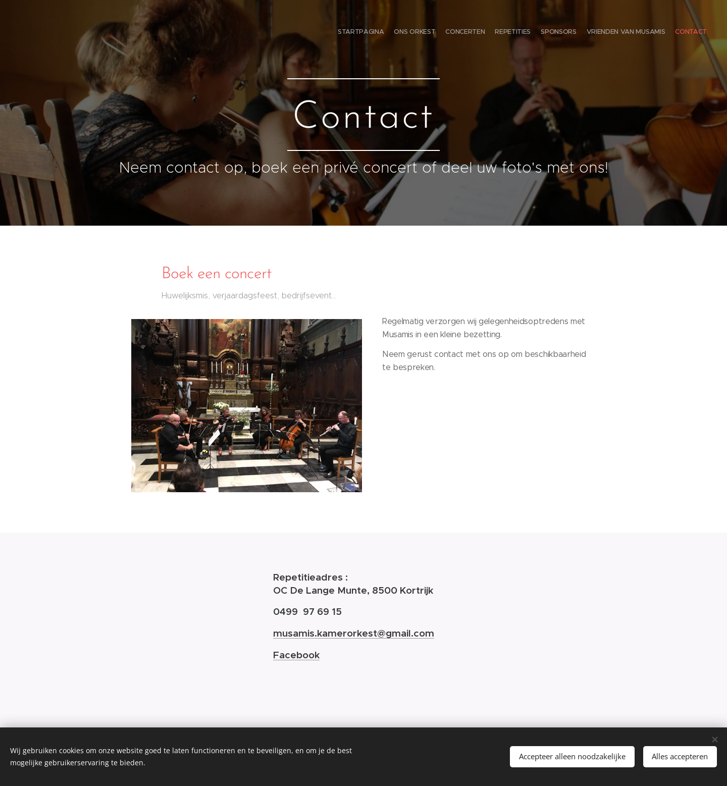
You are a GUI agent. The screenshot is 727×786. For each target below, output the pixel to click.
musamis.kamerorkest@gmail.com (353, 633)
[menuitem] (647, 32)
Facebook (296, 655)
